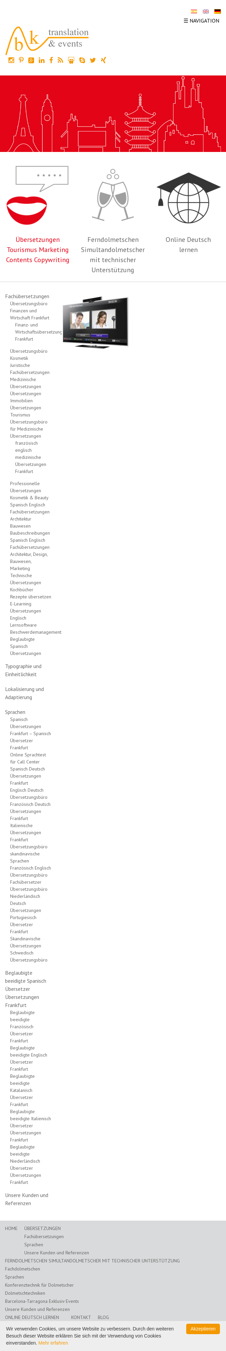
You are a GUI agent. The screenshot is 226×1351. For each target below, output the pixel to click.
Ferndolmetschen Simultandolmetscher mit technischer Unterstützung (92, 1261)
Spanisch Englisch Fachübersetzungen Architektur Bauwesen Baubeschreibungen (30, 519)
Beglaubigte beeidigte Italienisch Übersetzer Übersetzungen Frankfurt (30, 1125)
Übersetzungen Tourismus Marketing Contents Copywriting (37, 249)
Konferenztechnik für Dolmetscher (39, 1285)
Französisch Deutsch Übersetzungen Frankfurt (30, 811)
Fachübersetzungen (27, 296)
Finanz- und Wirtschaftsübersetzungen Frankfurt (41, 332)
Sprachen (15, 712)
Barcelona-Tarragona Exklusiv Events (42, 1301)
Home (11, 1228)
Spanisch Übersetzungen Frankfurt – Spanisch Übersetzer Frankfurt (30, 733)
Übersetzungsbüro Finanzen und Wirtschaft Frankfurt (29, 311)
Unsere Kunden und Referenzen (56, 1253)
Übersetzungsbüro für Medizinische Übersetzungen (29, 429)
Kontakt (81, 1317)
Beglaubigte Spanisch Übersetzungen (25, 646)
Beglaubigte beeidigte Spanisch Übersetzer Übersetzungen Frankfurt (25, 988)
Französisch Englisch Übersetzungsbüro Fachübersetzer (30, 875)
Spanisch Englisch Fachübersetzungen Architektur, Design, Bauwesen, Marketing (30, 554)
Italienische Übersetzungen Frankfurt (25, 832)
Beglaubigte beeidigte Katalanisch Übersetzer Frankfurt (22, 1090)
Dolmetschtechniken (25, 1293)
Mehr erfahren (53, 1343)
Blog (103, 1317)
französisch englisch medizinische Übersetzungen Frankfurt (30, 457)
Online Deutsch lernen (32, 1317)
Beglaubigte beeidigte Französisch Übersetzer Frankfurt (22, 1026)
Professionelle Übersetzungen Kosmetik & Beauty (29, 490)
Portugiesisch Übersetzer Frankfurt (23, 924)
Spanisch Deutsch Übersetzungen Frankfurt (27, 776)
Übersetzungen (42, 1228)
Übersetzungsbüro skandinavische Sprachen (29, 854)
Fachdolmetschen (22, 1269)
